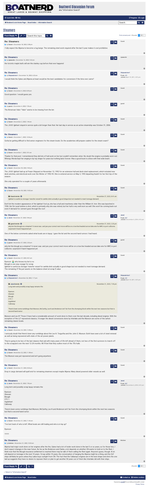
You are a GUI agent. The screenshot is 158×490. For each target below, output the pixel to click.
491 (126, 75)
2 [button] (141, 35)
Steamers (9, 30)
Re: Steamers (12, 41)
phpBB (123, 482)
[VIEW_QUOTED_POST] (21, 196)
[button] (144, 35)
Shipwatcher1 (125, 72)
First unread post (124, 35)
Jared (122, 215)
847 (126, 218)
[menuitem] (17, 18)
